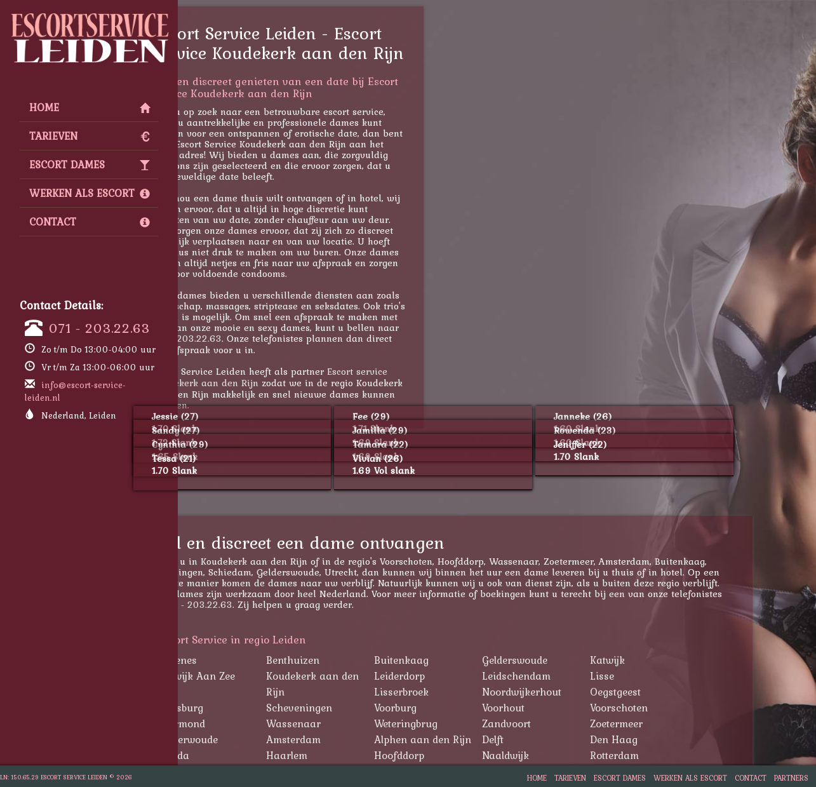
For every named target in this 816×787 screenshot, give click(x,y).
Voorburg (459, 707)
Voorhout (566, 707)
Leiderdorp (463, 675)
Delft (556, 739)
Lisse (665, 675)
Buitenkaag (465, 660)
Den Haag (677, 739)
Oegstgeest (678, 691)
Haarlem (350, 755)
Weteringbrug (469, 723)
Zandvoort (569, 723)
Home (89, 107)
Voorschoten (682, 707)
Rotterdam (677, 755)
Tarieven (89, 136)
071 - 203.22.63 (99, 328)
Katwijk (670, 660)
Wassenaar (357, 723)
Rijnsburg (244, 707)
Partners (791, 777)
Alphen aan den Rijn (486, 739)
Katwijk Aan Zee (260, 675)
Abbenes (241, 660)
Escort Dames (89, 164)
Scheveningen (363, 707)
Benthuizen (356, 660)
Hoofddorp (463, 755)
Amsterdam (357, 739)
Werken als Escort (89, 193)
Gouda (237, 755)
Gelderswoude (578, 660)
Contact (89, 221)
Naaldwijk (568, 755)
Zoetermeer (679, 723)
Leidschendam (579, 675)
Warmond (245, 723)
